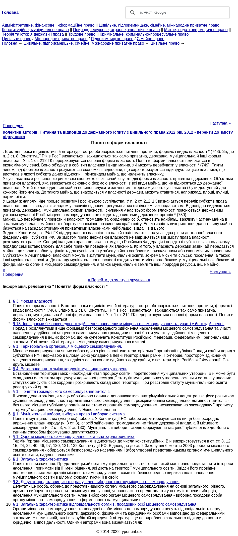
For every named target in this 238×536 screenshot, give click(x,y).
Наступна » (220, 123)
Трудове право (81, 34)
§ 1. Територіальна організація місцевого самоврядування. (67, 346)
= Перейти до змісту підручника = (119, 280)
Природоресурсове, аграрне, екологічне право (116, 30)
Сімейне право (150, 39)
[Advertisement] (119, 81)
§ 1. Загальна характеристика (40, 459)
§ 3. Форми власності (32, 301)
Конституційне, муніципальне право (35, 30)
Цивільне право (16, 39)
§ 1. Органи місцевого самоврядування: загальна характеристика (74, 436)
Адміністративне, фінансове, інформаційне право (48, 25)
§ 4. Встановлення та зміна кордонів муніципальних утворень (70, 369)
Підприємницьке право (112, 39)
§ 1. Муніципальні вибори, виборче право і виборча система (69, 414)
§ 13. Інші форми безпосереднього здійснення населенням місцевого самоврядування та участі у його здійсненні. (118, 324)
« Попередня (13, 123)
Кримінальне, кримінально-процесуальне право (144, 34)
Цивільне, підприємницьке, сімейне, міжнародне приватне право (159, 25)
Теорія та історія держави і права (33, 34)
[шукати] (177, 13)
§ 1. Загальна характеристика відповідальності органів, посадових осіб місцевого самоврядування (104, 504)
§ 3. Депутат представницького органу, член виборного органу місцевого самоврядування (96, 482)
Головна (9, 43)
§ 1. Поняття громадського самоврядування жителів (61, 391)
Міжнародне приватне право (61, 39)
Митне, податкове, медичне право (196, 30)
